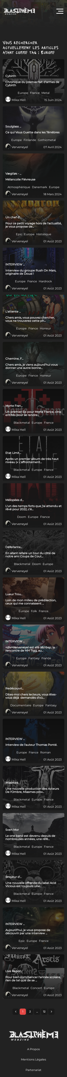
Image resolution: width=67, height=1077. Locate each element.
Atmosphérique (19, 187)
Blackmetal (22, 422)
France (35, 93)
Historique (43, 234)
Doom (21, 517)
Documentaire (20, 705)
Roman (45, 752)
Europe (23, 93)
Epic (19, 234)
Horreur (45, 328)
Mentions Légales (33, 1059)
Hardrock (45, 281)
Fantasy (34, 658)
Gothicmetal (47, 140)
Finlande (30, 140)
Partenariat (33, 1070)
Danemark (39, 187)
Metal (45, 93)
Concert (36, 988)
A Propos (33, 1049)
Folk (34, 611)
